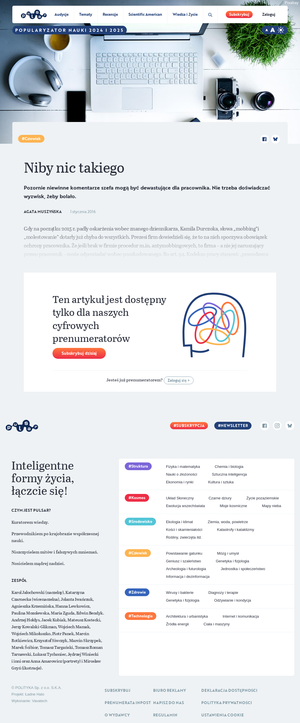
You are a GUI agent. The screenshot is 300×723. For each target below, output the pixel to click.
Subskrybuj (239, 14)
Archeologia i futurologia (186, 569)
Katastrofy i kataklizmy (235, 529)
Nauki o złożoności (181, 474)
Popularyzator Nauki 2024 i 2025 (69, 30)
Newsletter (234, 425)
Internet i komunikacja (241, 616)
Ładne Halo (34, 694)
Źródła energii (177, 624)
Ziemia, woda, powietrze (228, 522)
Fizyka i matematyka (183, 466)
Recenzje (110, 14)
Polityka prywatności (226, 703)
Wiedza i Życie (185, 14)
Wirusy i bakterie (180, 592)
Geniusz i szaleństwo (183, 561)
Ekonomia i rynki (179, 482)
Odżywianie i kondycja (232, 600)
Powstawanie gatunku (184, 553)
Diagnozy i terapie (223, 592)
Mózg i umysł (228, 553)
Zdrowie (138, 592)
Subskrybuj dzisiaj (79, 353)
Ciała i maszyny (217, 624)
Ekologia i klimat (179, 522)
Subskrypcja (190, 425)
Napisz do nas (168, 703)
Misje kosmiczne (233, 506)
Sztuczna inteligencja (229, 474)
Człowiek (33, 138)
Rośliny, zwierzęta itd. (184, 537)
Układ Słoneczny (180, 498)
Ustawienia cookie (222, 715)
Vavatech (39, 701)
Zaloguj (268, 14)
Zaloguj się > (178, 380)
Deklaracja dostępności (229, 690)
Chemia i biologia (229, 466)
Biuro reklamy (169, 690)
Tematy (85, 14)
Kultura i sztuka (221, 482)
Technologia (142, 616)
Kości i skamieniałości (184, 529)
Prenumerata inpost (128, 703)
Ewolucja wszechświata (185, 506)
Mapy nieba (271, 506)
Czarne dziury (220, 498)
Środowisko (142, 521)
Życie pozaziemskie (262, 498)
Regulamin (165, 715)
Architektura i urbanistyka (187, 616)
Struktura (139, 466)
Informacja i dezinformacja (188, 576)
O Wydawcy (117, 715)
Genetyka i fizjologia (232, 561)
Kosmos (138, 498)
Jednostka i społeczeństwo (243, 569)
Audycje (61, 14)
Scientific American (145, 14)
